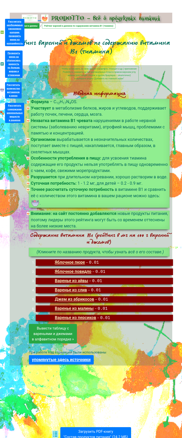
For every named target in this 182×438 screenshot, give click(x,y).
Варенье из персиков (75, 319)
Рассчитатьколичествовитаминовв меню (13, 90)
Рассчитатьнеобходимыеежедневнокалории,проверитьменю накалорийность (15, 32)
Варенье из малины (74, 309)
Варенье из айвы (71, 281)
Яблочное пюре (70, 262)
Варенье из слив (71, 290)
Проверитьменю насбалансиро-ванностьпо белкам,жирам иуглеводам (14, 64)
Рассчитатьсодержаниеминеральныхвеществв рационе (15, 112)
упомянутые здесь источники (61, 361)
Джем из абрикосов (74, 300)
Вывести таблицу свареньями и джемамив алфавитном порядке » (53, 335)
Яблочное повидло (73, 272)
